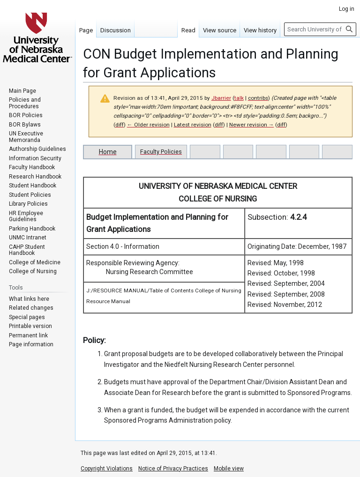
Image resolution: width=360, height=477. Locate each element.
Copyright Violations (107, 468)
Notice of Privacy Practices (173, 468)
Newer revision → (251, 124)
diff (119, 124)
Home (108, 152)
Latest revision (192, 124)
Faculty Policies (161, 151)
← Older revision (148, 124)
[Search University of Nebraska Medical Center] (320, 29)
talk (239, 98)
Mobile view (229, 468)
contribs (258, 98)
